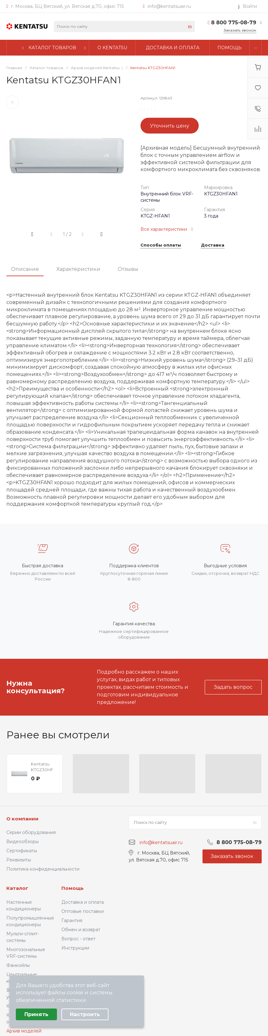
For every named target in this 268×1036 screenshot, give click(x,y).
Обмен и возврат (80, 929)
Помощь (72, 888)
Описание (25, 269)
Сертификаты (21, 851)
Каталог (17, 888)
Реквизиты (18, 860)
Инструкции (75, 948)
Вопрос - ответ (78, 939)
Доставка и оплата (82, 902)
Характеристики (78, 269)
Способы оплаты (160, 245)
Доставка (212, 245)
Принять (36, 1014)
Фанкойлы (18, 965)
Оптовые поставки (82, 911)
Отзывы (128, 269)
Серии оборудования (31, 832)
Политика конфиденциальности (42, 869)
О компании (22, 819)
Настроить (85, 1014)
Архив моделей (23, 1031)
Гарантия (71, 920)
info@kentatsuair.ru (169, 6)
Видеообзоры (22, 841)
